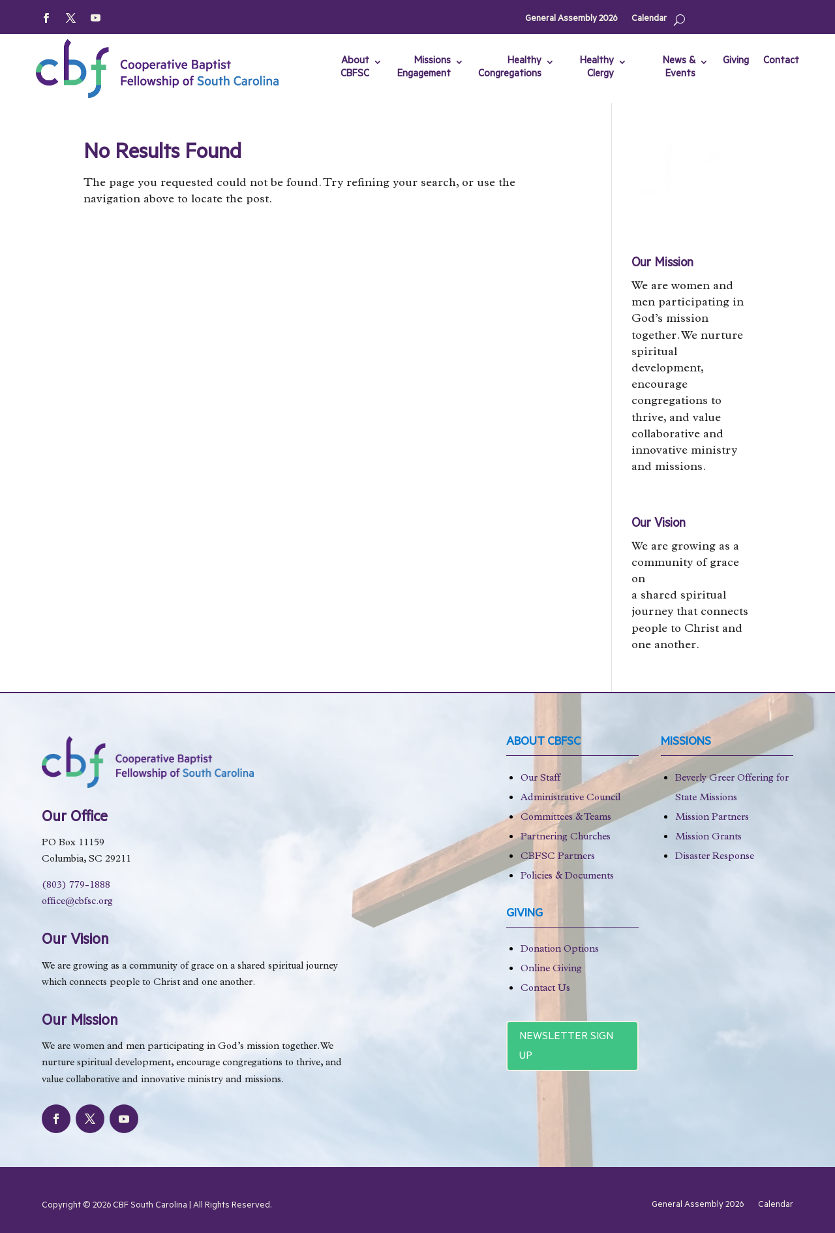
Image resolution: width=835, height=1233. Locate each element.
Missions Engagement (424, 68)
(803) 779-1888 (76, 886)
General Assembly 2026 (571, 19)
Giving (736, 61)
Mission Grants (708, 838)
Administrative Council (570, 799)
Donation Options (560, 950)
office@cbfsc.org (77, 902)
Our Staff (540, 779)
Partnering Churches (566, 838)
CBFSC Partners (558, 857)
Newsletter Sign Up (566, 1047)
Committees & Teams (566, 818)
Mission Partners (712, 818)
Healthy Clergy (597, 68)
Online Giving (551, 970)
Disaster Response (714, 857)
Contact (781, 61)
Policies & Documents (567, 877)
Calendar (649, 19)
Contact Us (545, 989)
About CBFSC (355, 68)
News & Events (679, 68)
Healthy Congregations (509, 68)
